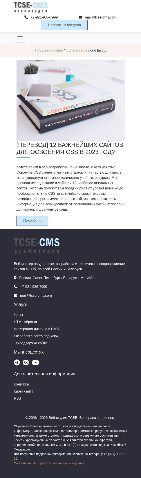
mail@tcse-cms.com (98, 17)
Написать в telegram (64, 25)
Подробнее (32, 220)
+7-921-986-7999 (41, 17)
